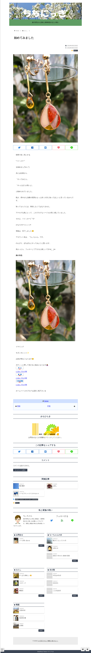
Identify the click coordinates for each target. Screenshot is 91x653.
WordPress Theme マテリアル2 (45, 651)
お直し (55, 486)
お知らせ (55, 548)
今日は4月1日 (57, 575)
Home (46, 401)
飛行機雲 (22, 486)
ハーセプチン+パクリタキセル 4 (29, 493)
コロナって (22, 583)
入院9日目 (22, 610)
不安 (48, 406)
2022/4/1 (55, 583)
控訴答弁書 (22, 618)
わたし (75, 50)
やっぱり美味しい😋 (25, 575)
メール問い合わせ (24, 540)
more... (41, 545)
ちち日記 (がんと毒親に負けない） (48, 641)
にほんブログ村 (21, 371)
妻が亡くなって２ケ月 (59, 540)
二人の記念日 (57, 590)
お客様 (21, 625)
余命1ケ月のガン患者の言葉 (61, 555)
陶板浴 (21, 590)
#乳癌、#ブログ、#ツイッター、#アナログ (27, 499)
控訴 (18, 406)
